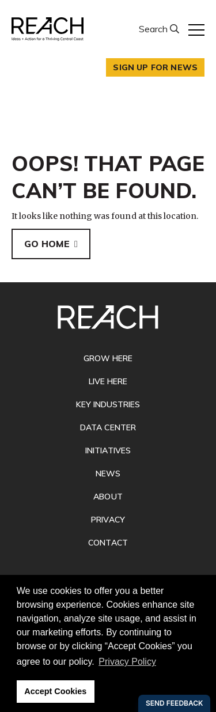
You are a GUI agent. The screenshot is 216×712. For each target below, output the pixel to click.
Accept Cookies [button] (55, 691)
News (108, 473)
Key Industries (108, 404)
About (107, 496)
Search (154, 29)
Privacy (107, 519)
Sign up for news (155, 67)
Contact (107, 542)
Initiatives (108, 450)
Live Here (108, 381)
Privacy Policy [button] (127, 661)
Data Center (108, 427)
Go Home (47, 243)
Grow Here (108, 358)
